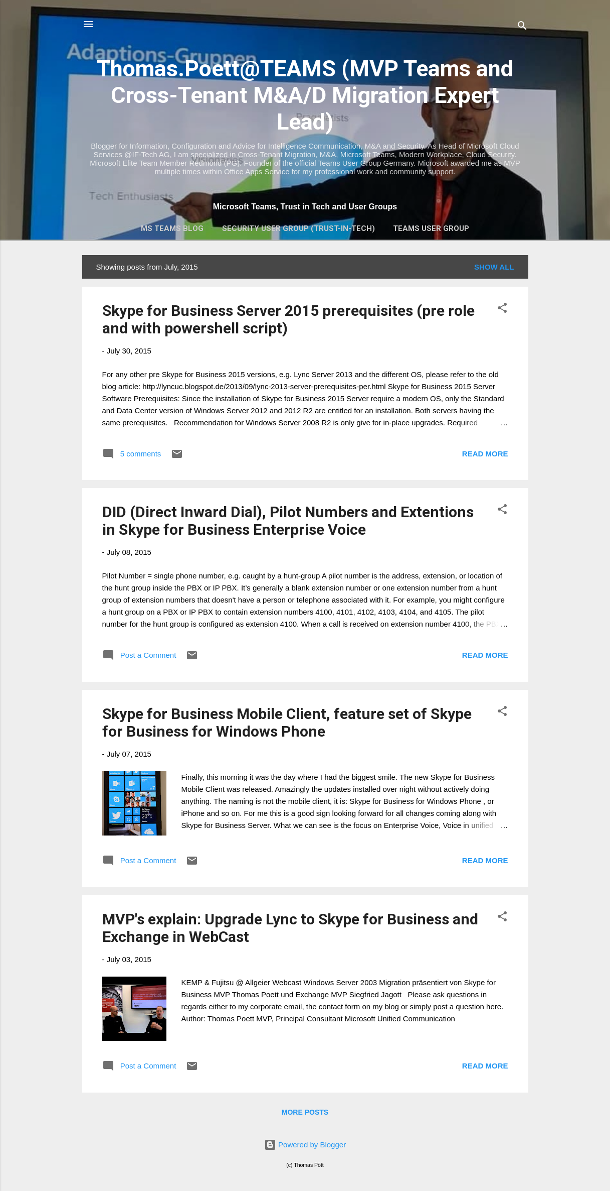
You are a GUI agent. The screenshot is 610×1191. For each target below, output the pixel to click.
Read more (485, 453)
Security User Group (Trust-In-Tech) (298, 228)
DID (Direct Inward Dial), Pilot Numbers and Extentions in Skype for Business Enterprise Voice (288, 520)
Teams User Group (431, 228)
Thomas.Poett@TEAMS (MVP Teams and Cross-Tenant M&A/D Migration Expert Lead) (305, 95)
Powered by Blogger (305, 1144)
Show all (494, 267)
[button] (502, 309)
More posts (305, 1112)
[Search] (522, 27)
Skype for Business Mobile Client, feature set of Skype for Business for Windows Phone (287, 722)
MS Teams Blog (172, 228)
